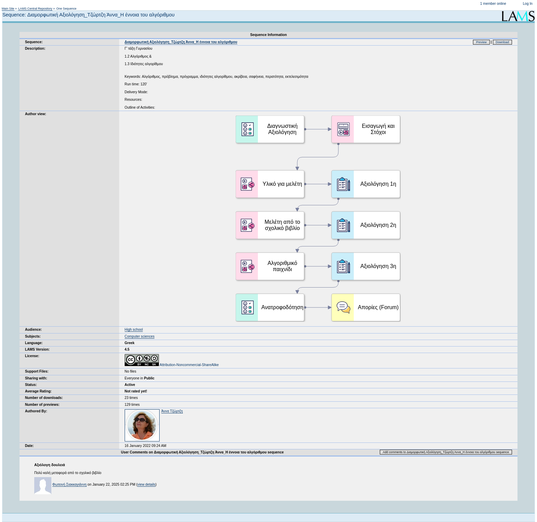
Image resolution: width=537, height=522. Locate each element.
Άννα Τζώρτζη (172, 411)
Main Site (8, 8)
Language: (34, 343)
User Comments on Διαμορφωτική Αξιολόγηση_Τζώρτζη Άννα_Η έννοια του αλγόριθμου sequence (202, 452)
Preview (481, 42)
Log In (528, 3)
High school (134, 329)
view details (146, 484)
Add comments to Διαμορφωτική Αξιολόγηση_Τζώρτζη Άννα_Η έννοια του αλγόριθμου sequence (446, 452)
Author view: (35, 114)
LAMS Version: (37, 349)
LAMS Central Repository (35, 8)
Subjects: (33, 336)
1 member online (493, 3)
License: (32, 356)
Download (502, 42)
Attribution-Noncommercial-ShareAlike (172, 365)
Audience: (33, 329)
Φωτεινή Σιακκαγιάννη (69, 484)
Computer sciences (139, 336)
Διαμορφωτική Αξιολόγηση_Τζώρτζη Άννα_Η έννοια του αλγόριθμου (181, 42)
